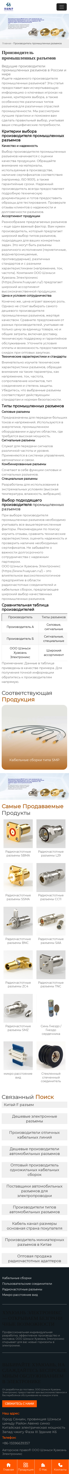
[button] (60, 737)
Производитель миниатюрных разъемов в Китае (34, 1242)
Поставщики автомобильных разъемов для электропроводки (34, 1191)
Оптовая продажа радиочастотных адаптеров (34, 1258)
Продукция (25, 1466)
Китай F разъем (19, 1105)
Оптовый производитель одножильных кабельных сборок (34, 1170)
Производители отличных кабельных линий (34, 1134)
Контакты (60, 1466)
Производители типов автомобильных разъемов (34, 1209)
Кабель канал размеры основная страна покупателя (34, 1225)
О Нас (43, 1466)
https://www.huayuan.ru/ (22, 282)
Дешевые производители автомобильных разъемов (34, 1151)
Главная (6, 43)
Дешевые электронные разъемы (34, 1118)
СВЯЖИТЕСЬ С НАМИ (19, 1403)
